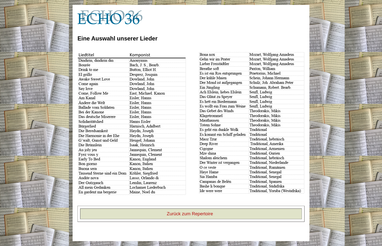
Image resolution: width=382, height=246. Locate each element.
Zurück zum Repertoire (190, 213)
